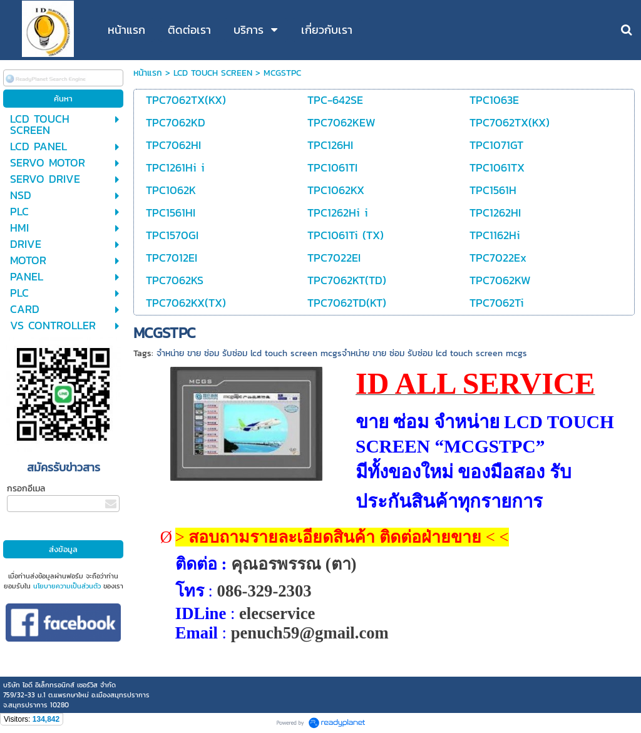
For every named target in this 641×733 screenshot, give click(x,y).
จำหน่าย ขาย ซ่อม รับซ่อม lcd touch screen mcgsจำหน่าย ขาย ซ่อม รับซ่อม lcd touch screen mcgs (341, 353)
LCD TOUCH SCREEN (212, 72)
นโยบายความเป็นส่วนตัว (67, 586)
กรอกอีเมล (26, 488)
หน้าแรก (147, 72)
